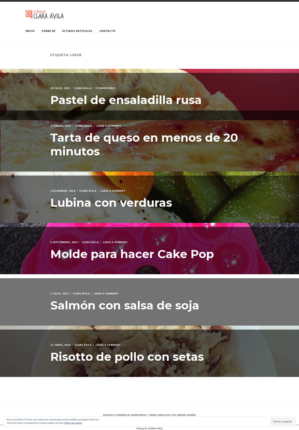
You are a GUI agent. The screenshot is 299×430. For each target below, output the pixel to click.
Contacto (107, 29)
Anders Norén (186, 413)
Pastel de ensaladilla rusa (126, 98)
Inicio (30, 29)
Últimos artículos (77, 29)
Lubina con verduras (111, 200)
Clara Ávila (86, 86)
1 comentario (111, 86)
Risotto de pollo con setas (127, 355)
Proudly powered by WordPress (124, 413)
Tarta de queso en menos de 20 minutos (144, 142)
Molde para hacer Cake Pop (132, 252)
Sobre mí (48, 29)
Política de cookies (73, 422)
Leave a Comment (115, 124)
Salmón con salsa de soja (124, 303)
